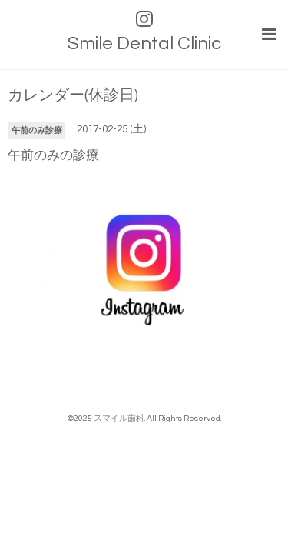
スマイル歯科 (119, 418)
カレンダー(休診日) (73, 95)
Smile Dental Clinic (144, 43)
